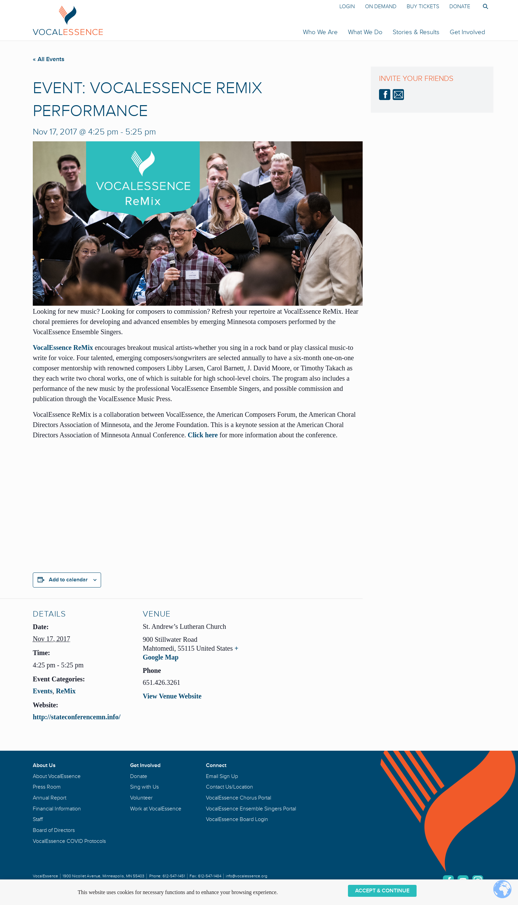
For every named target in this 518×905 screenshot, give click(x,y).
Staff (38, 819)
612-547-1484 (209, 876)
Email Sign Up (222, 776)
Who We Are (320, 32)
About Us (44, 765)
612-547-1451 (174, 876)
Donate (459, 6)
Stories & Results (416, 32)
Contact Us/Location (229, 786)
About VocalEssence (57, 776)
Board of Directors (54, 830)
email (398, 94)
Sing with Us (144, 786)
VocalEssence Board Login (237, 819)
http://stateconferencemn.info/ (77, 717)
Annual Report (49, 797)
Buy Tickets (423, 6)
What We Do (365, 32)
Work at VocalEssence (155, 808)
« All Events (49, 59)
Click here (203, 435)
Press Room (47, 786)
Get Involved (467, 32)
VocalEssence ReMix (63, 347)
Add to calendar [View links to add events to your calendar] (68, 579)
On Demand (380, 6)
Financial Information (57, 808)
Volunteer (141, 797)
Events (43, 691)
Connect (216, 765)
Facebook (384, 94)
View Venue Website (172, 696)
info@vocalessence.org (246, 876)
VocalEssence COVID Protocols (69, 841)
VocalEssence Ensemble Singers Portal (251, 808)
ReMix (66, 691)
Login (347, 6)
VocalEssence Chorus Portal (238, 797)
